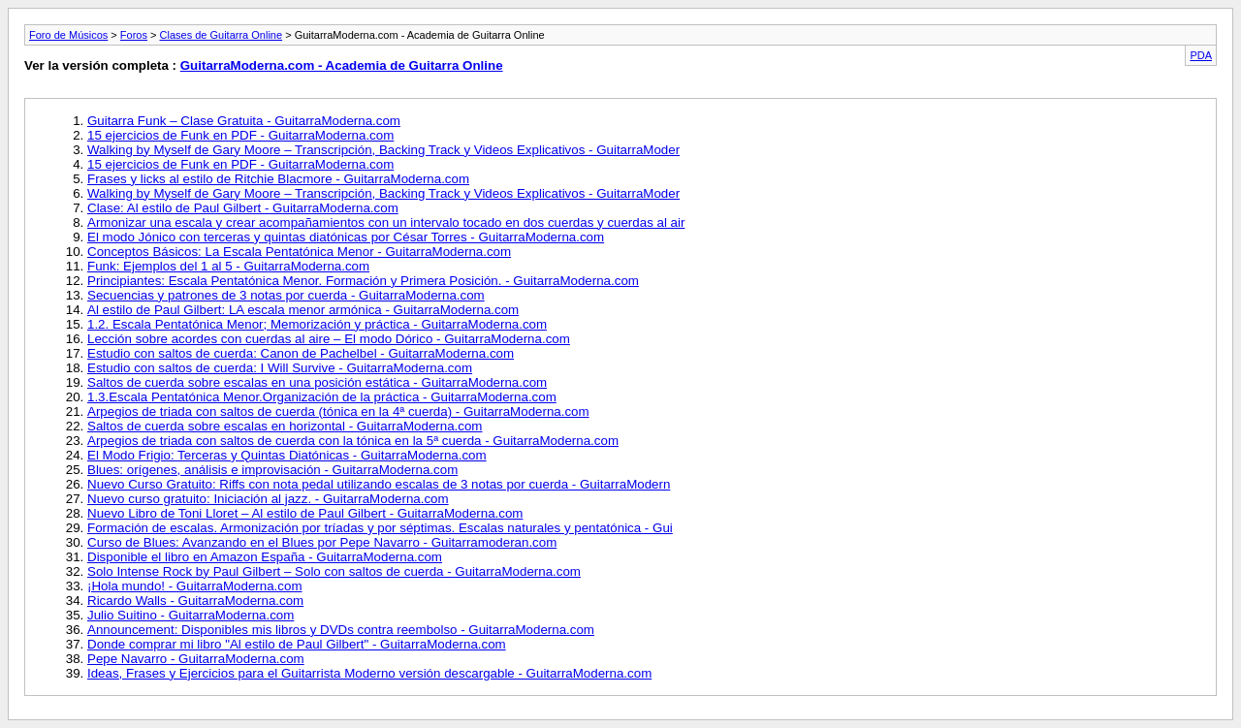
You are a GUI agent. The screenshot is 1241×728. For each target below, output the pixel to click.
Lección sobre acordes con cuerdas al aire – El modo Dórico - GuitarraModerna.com (328, 339)
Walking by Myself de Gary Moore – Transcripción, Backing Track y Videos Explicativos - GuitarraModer (383, 149)
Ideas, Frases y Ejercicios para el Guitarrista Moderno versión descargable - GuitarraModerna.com (369, 673)
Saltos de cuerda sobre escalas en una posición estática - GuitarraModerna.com (317, 382)
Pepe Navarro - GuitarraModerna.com (195, 658)
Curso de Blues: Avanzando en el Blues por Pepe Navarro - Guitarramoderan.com (322, 542)
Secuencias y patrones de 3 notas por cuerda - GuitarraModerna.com (286, 295)
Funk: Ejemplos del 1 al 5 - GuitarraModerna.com (228, 266)
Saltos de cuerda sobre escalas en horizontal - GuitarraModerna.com (284, 426)
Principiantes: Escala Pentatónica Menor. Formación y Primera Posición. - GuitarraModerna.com (363, 280)
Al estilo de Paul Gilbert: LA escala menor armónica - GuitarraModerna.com (303, 309)
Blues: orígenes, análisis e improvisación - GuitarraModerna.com (272, 469)
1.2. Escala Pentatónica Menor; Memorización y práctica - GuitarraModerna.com (317, 324)
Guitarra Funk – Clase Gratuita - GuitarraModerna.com (243, 120)
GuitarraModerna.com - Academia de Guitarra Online (341, 65)
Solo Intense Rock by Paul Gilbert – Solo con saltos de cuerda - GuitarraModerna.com (334, 571)
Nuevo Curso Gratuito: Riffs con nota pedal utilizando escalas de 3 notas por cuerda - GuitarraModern (378, 484)
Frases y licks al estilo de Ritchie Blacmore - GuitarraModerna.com (278, 179)
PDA (1201, 55)
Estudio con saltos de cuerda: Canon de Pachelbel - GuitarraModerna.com (300, 353)
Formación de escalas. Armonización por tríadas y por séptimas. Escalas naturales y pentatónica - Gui (380, 528)
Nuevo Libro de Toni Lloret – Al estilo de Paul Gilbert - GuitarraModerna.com (305, 513)
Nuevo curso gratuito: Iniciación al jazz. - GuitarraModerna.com (268, 498)
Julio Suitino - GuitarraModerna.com (190, 615)
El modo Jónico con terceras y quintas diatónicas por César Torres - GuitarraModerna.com (345, 237)
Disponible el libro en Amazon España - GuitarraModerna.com (264, 557)
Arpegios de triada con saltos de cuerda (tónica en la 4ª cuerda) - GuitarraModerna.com (338, 411)
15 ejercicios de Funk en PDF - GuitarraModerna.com (240, 135)
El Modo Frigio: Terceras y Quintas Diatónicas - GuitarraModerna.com (287, 455)
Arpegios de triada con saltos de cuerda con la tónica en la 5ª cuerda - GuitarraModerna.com (353, 440)
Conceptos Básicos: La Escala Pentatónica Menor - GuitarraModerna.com (299, 251)
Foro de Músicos (68, 35)
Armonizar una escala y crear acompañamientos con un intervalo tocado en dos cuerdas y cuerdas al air (385, 222)
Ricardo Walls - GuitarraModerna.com (195, 600)
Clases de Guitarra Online (221, 35)
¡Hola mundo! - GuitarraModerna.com (194, 586)
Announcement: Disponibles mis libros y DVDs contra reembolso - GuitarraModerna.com (340, 629)
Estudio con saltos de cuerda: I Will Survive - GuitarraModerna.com (279, 368)
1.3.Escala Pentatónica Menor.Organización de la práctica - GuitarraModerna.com (322, 397)
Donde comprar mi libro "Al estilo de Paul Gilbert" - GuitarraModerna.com (296, 644)
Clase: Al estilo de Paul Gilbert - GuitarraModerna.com (242, 208)
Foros (133, 35)
